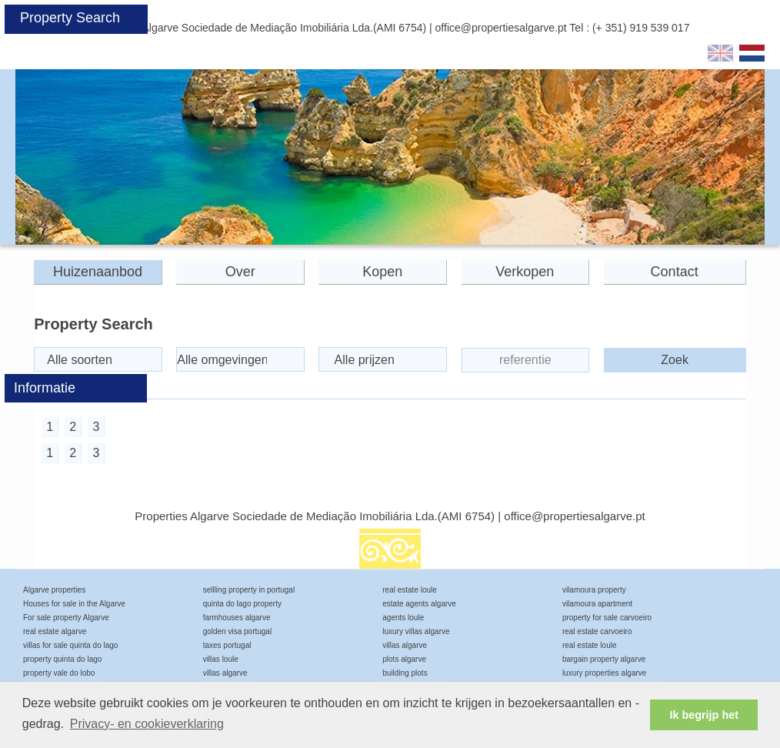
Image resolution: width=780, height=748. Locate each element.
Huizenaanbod (97, 271)
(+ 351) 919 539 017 (641, 28)
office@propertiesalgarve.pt (501, 28)
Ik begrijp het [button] (703, 715)
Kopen (382, 271)
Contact (674, 271)
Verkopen (524, 271)
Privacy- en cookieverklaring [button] (147, 723)
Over (240, 271)
